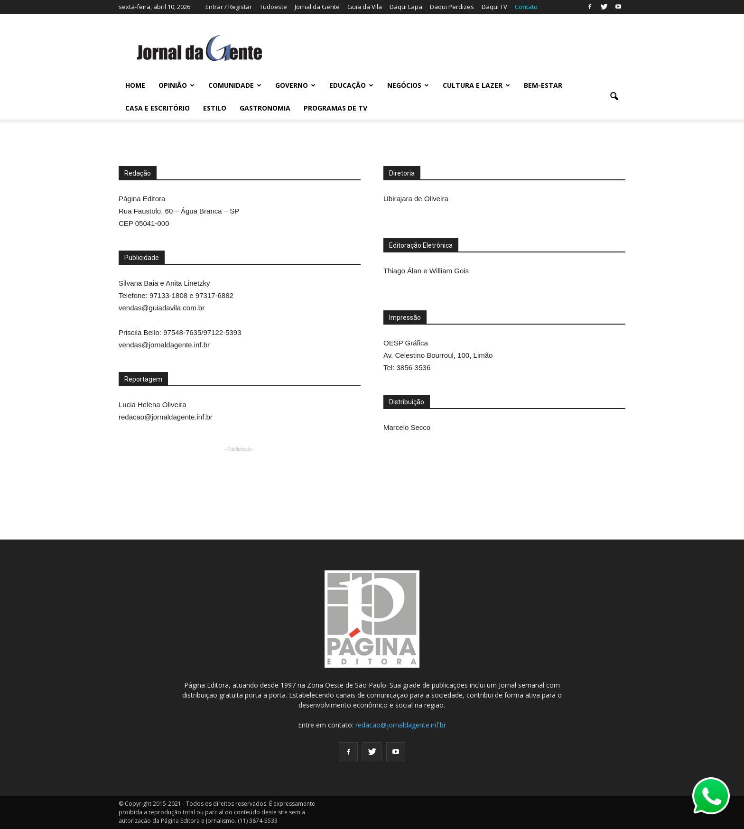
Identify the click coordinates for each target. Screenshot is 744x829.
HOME (135, 85)
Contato (526, 6)
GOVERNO (295, 85)
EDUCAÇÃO (351, 85)
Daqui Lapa (406, 6)
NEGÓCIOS (408, 85)
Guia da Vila (364, 6)
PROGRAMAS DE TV (335, 107)
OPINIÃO (176, 85)
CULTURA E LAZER (476, 85)
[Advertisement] (291, 475)
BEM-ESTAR (543, 85)
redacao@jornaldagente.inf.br (400, 724)
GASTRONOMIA (265, 107)
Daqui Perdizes (452, 6)
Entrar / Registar (228, 6)
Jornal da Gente (317, 6)
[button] (614, 96)
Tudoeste (273, 6)
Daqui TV (494, 6)
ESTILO (214, 107)
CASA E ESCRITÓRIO (157, 107)
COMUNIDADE (234, 85)
